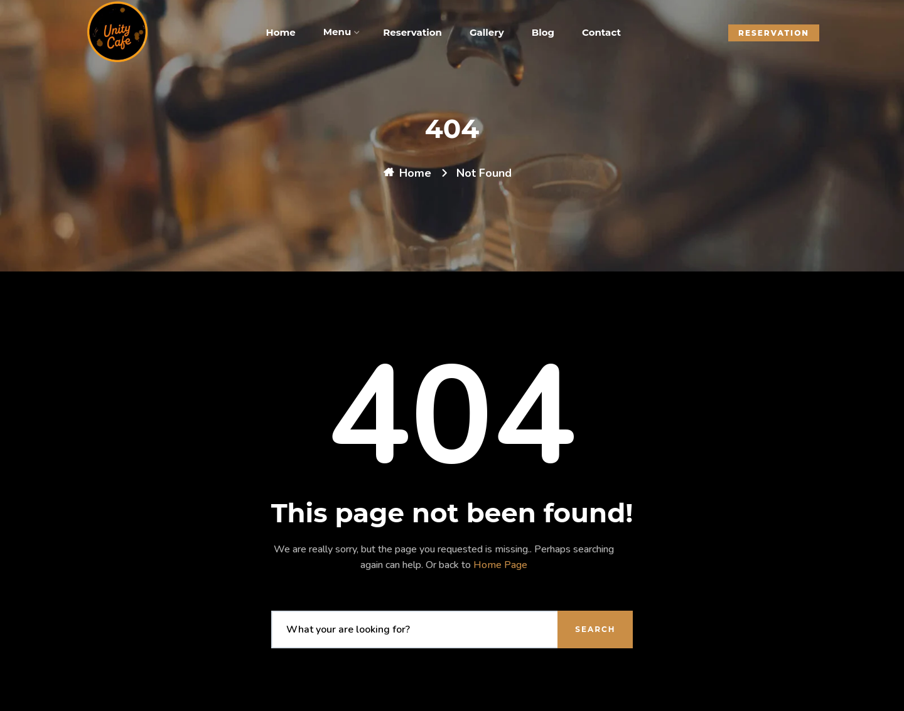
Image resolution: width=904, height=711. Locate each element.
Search (595, 629)
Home (415, 173)
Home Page (500, 565)
